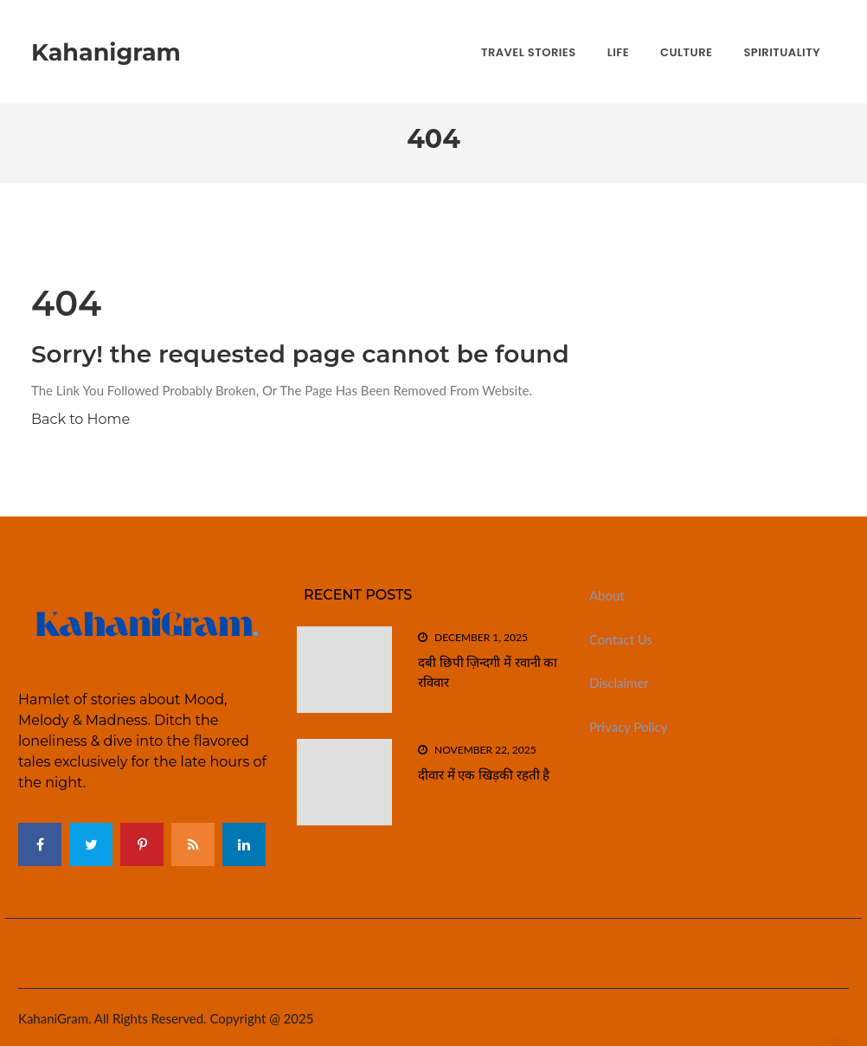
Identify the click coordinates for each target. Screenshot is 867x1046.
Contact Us (620, 639)
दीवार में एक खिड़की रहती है (483, 775)
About (607, 595)
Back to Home (80, 419)
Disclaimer (619, 682)
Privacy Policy (628, 727)
